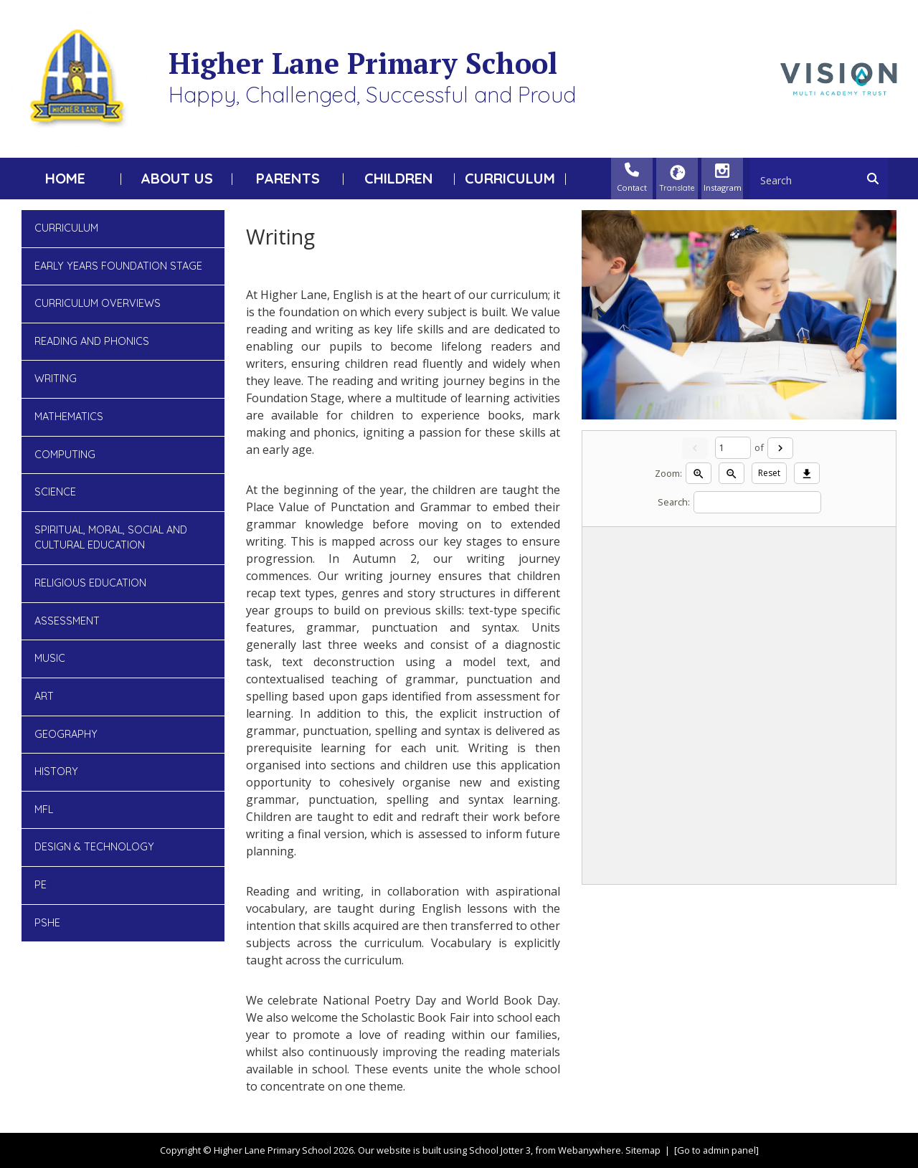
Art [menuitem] (44, 696)
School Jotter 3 (500, 1150)
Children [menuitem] (398, 178)
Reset (769, 473)
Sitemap (643, 1150)
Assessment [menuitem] (67, 620)
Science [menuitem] (55, 491)
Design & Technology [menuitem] (94, 846)
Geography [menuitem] (66, 734)
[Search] (876, 178)
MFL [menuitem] (43, 809)
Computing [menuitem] (64, 454)
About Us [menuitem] (177, 178)
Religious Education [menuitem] (90, 582)
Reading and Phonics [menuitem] (91, 341)
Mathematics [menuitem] (68, 416)
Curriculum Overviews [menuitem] (97, 303)
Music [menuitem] (49, 658)
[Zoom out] (731, 473)
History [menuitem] (56, 771)
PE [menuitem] (40, 884)
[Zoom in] (698, 473)
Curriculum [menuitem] (510, 178)
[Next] (780, 448)
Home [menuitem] (65, 178)
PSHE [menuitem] (47, 922)
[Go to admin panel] (716, 1150)
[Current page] (733, 448)
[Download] (807, 473)
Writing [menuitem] (55, 378)
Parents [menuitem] (288, 178)
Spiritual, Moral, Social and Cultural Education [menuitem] (110, 537)
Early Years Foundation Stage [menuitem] (118, 266)
